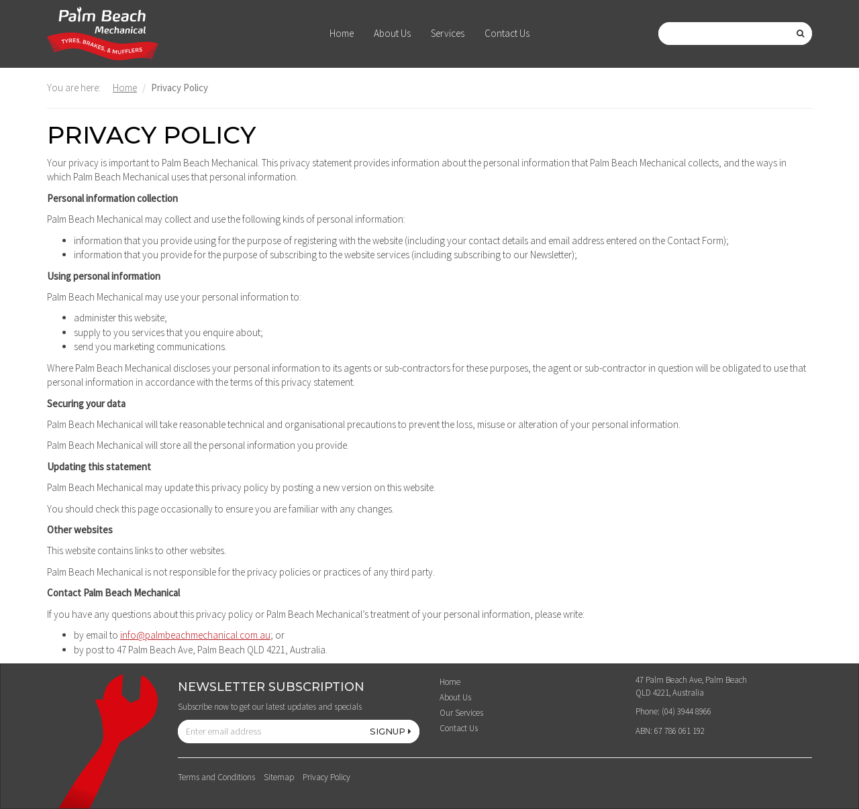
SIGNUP (390, 731)
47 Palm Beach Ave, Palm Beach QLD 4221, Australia (691, 686)
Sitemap (279, 777)
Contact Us (507, 33)
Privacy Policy (326, 777)
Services (447, 33)
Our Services (461, 712)
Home (342, 33)
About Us (392, 33)
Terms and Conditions (216, 777)
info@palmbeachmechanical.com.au (195, 635)
